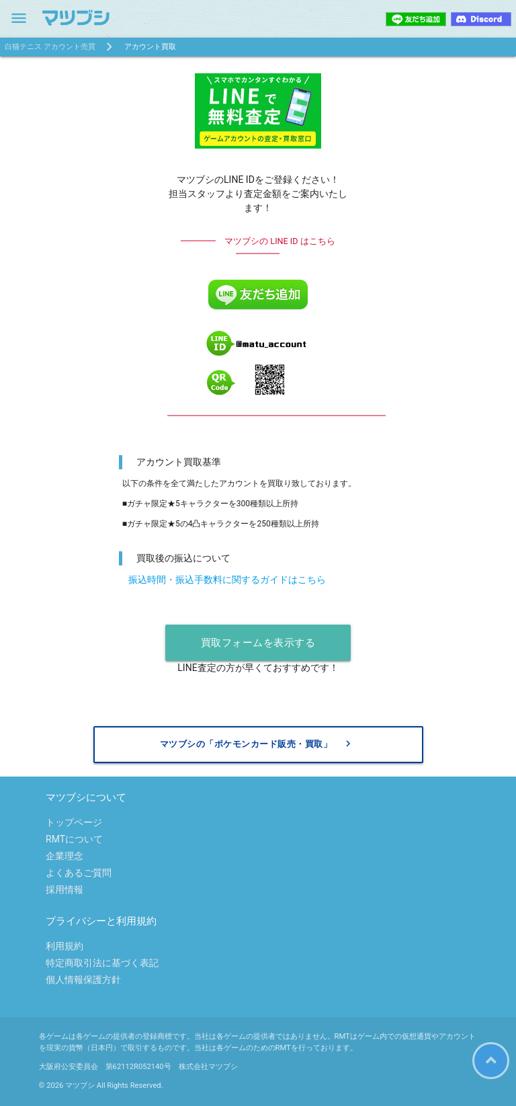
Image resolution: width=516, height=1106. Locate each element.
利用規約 (64, 946)
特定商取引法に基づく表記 (102, 962)
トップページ (74, 822)
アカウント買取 (150, 46)
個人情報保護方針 (83, 979)
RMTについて (74, 839)
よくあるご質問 (79, 872)
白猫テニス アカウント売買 (50, 46)
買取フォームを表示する (258, 643)
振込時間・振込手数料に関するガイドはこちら (227, 579)
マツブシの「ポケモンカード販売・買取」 (257, 744)
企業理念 (64, 856)
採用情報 (64, 889)
